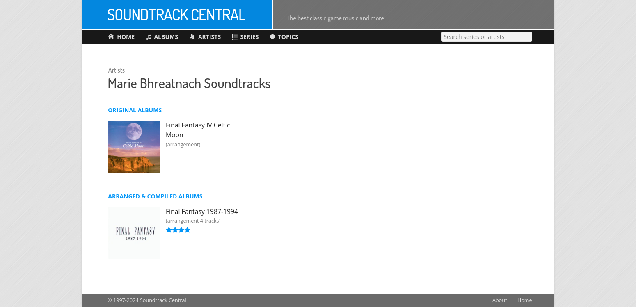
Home (524, 300)
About (499, 300)
